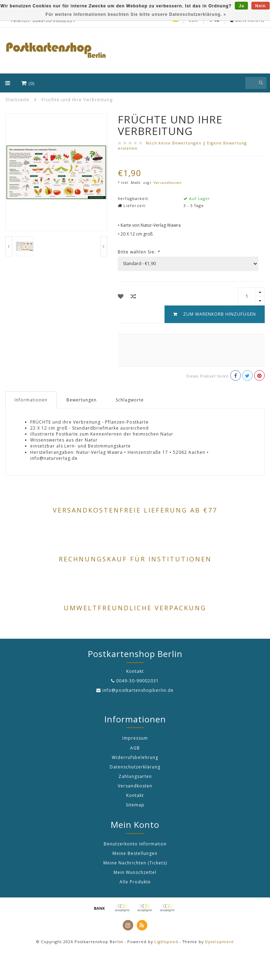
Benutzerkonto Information (135, 844)
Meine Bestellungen (135, 853)
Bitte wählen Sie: (139, 252)
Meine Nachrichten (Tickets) (135, 863)
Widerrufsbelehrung (135, 757)
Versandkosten (168, 182)
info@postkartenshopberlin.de (138, 690)
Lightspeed (166, 941)
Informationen (30, 400)
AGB (135, 748)
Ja (241, 6)
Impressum (135, 738)
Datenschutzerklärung (135, 767)
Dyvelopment (219, 941)
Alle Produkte (135, 882)
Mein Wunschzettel (135, 872)
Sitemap (135, 805)
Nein (260, 6)
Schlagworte (130, 400)
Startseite (17, 99)
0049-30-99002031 (137, 681)
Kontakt (135, 795)
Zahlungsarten (135, 776)
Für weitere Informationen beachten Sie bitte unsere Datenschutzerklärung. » (136, 14)
